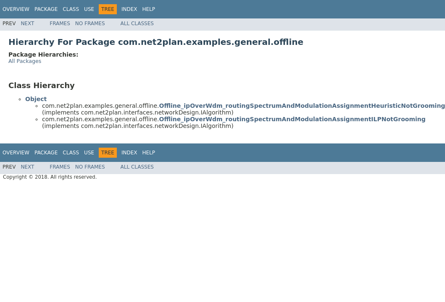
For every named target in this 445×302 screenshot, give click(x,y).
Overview (16, 9)
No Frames (90, 23)
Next (27, 23)
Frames (60, 23)
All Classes (137, 23)
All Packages (24, 61)
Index (129, 9)
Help (148, 9)
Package (46, 9)
